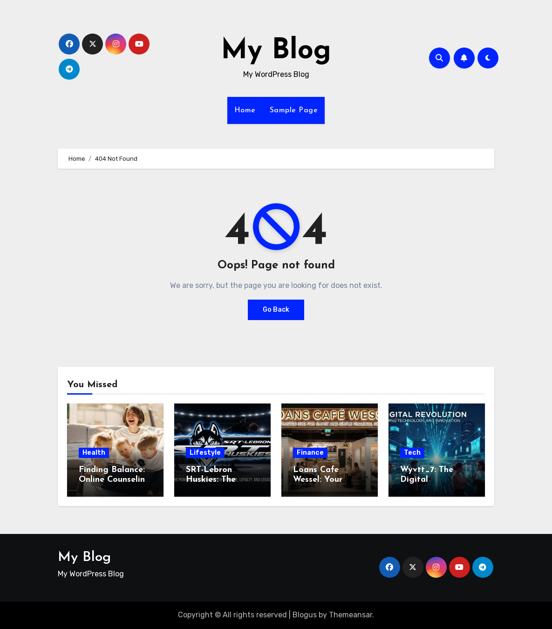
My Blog (276, 51)
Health (93, 453)
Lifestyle (205, 453)
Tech (412, 453)
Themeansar (350, 614)
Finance (310, 453)
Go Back (276, 310)
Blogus (305, 614)
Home (245, 110)
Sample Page (294, 110)
